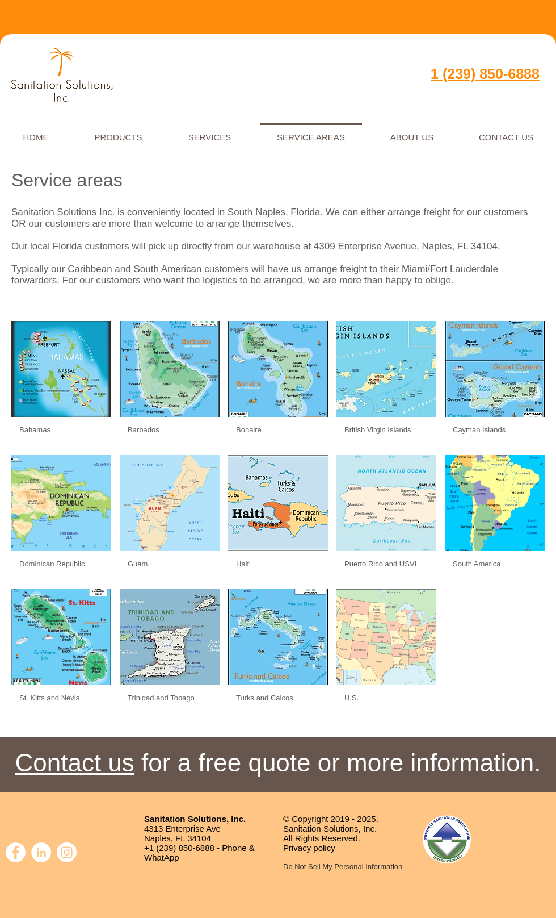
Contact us (74, 763)
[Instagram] (67, 852)
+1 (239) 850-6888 (179, 848)
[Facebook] (16, 852)
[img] (61, 384)
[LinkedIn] (41, 852)
